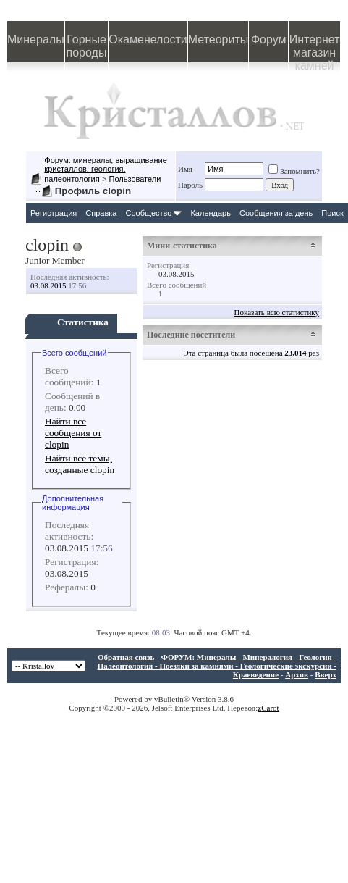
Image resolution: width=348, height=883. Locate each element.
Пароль (190, 184)
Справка (100, 213)
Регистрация (53, 213)
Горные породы (87, 46)
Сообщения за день (276, 213)
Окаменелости (148, 39)
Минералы (35, 39)
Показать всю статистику (276, 312)
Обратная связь (126, 657)
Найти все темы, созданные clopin (79, 464)
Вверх (325, 674)
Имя (185, 168)
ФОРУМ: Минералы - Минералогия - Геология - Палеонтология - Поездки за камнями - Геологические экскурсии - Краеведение (217, 666)
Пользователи (135, 179)
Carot (270, 707)
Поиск (332, 213)
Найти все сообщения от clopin (73, 433)
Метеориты (218, 39)
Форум (269, 39)
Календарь (210, 213)
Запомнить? (294, 171)
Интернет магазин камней (314, 47)
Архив (296, 674)
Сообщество (153, 213)
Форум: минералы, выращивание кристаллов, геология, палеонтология (105, 169)
